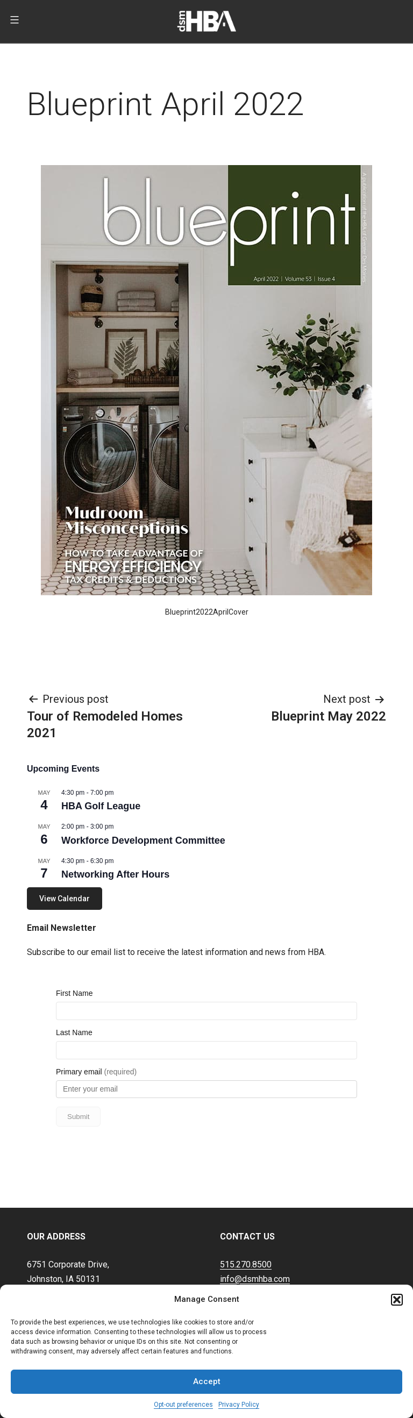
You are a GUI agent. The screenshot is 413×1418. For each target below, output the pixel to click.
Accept (206, 1381)
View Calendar (64, 898)
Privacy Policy (238, 1404)
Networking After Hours (115, 874)
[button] (396, 1299)
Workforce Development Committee (143, 840)
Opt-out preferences (183, 1404)
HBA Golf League (100, 806)
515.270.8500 (246, 1231)
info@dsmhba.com (255, 1246)
